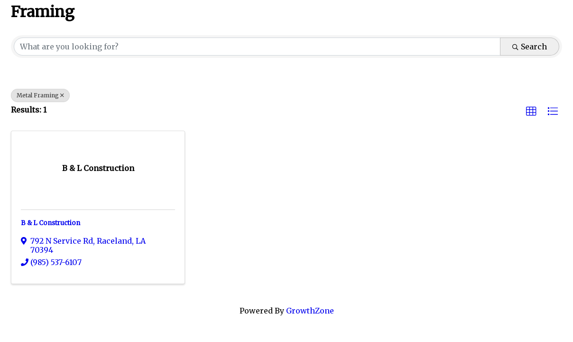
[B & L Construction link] (98, 168)
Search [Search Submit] (529, 46)
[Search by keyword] (257, 47)
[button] (531, 111)
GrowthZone (310, 310)
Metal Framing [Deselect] (40, 95)
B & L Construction (50, 223)
